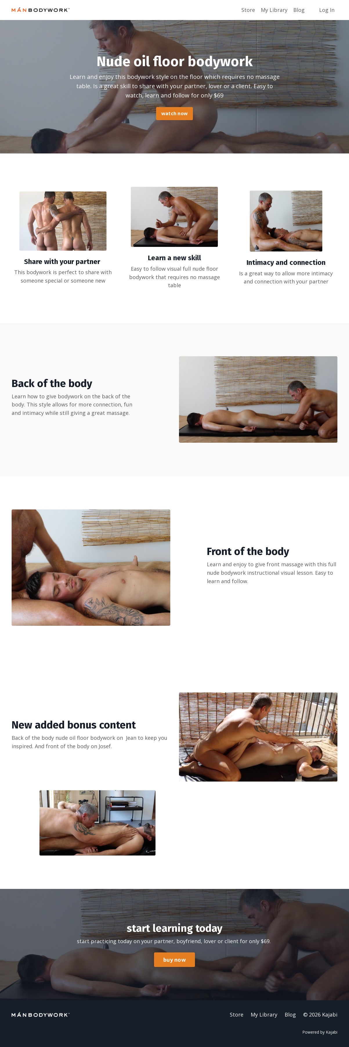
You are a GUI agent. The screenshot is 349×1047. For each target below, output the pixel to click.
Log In (326, 9)
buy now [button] (174, 959)
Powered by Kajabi (319, 1032)
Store (248, 9)
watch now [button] (174, 113)
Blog (299, 9)
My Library (274, 9)
